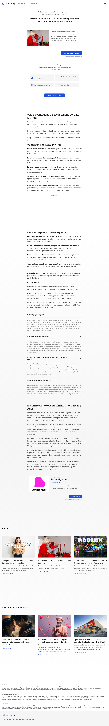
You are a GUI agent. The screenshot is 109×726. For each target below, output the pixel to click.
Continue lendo (8, 573)
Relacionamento (32, 4)
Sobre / (27, 719)
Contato (31, 719)
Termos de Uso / (20, 719)
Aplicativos (21, 4)
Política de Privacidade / (9, 719)
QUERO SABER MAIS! (71, 53)
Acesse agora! (75, 496)
